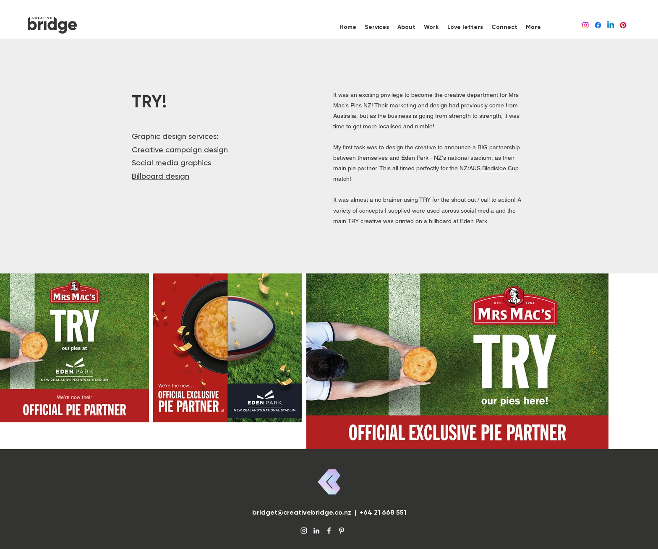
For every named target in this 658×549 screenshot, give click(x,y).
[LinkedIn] (610, 25)
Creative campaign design (180, 149)
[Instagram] (585, 25)
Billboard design (160, 176)
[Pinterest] (623, 25)
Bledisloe (494, 168)
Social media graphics (171, 162)
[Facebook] (598, 25)
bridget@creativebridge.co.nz (301, 512)
